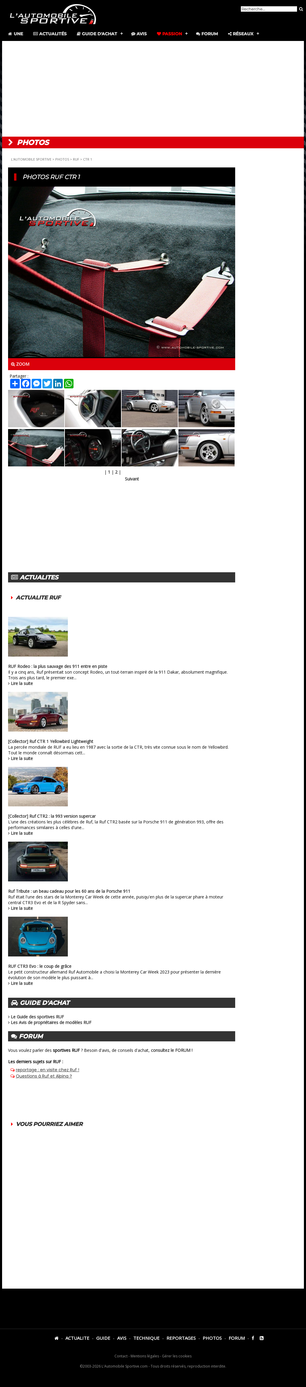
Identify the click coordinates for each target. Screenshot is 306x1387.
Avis (139, 33)
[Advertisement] (153, 89)
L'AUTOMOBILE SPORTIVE (31, 159)
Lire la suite (22, 683)
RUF (76, 159)
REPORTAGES (181, 1338)
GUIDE (103, 1338)
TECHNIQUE (146, 1338)
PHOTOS (62, 159)
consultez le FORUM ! (171, 1050)
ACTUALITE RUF (38, 597)
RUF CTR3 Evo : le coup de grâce (39, 966)
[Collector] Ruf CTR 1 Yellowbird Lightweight (50, 741)
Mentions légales (145, 1356)
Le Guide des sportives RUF (37, 1017)
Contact (121, 1356)
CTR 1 (87, 159)
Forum (207, 33)
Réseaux (240, 33)
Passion (169, 33)
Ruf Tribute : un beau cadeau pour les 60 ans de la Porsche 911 (69, 891)
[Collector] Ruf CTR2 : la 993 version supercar (52, 816)
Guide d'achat (97, 33)
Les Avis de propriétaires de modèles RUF (51, 1022)
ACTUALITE (77, 1338)
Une (15, 33)
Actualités (50, 33)
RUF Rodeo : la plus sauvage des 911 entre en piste (57, 666)
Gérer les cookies (177, 1356)
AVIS (121, 1338)
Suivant (132, 479)
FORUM (237, 1338)
